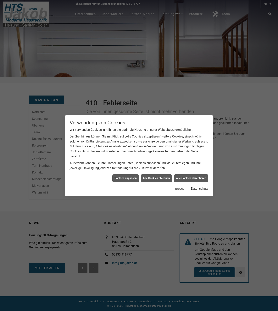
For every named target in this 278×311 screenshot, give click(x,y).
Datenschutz (199, 186)
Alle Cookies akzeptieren (191, 176)
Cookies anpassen (125, 176)
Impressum (179, 186)
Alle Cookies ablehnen (156, 176)
